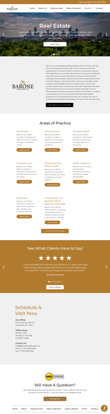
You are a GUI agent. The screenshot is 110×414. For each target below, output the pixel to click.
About (24, 409)
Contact (99, 8)
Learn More (55, 44)
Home (32, 8)
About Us (43, 8)
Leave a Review (55, 287)
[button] (88, 8)
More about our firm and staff (60, 105)
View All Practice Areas (55, 231)
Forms (84, 409)
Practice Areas (56, 8)
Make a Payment (73, 8)
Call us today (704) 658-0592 (92, 2)
